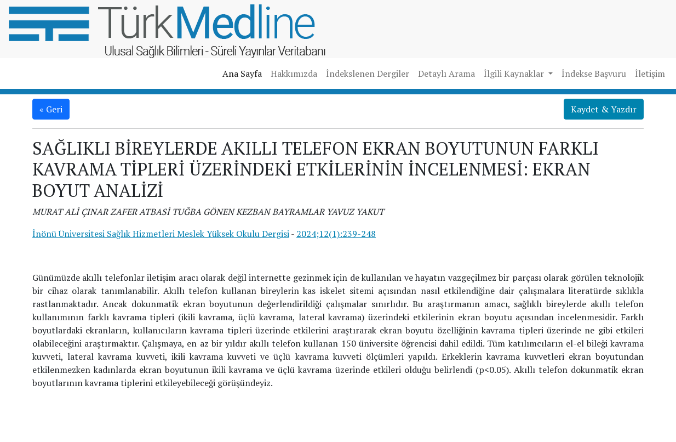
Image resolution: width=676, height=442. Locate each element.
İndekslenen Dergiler (367, 73)
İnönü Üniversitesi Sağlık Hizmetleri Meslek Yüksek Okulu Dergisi (160, 234)
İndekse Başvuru (594, 73)
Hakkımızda (294, 73)
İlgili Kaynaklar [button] (515, 73)
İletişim (650, 73)
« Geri (50, 109)
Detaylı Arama (446, 73)
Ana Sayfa (242, 73)
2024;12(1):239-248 (336, 234)
